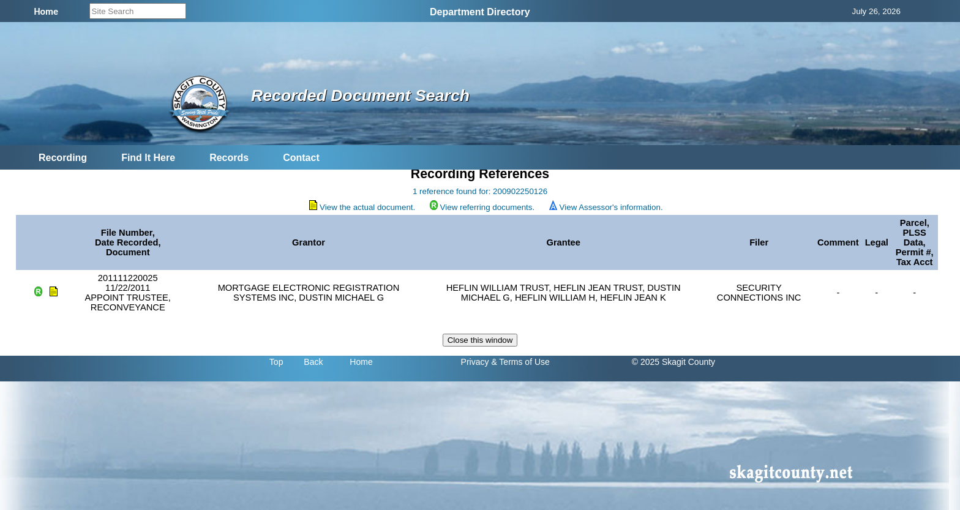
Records (229, 157)
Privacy (475, 362)
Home (361, 362)
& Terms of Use (520, 362)
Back (313, 362)
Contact (301, 157)
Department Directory (480, 12)
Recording (63, 157)
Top (276, 362)
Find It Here (148, 157)
